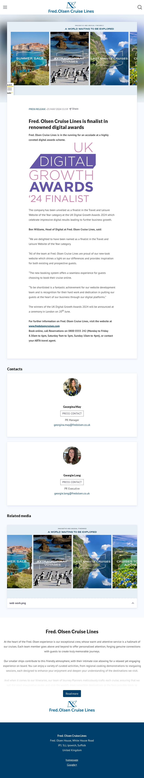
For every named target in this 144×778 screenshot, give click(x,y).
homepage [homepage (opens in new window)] (72, 760)
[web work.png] (72, 561)
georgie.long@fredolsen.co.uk (72, 493)
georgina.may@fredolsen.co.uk (72, 425)
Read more (72, 693)
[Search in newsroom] (139, 7)
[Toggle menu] (5, 7)
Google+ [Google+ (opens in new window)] (72, 764)
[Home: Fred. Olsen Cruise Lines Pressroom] (71, 7)
